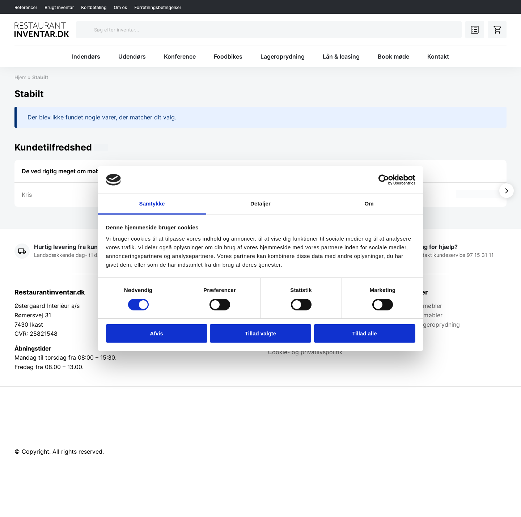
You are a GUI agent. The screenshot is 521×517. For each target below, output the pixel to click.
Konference (180, 56)
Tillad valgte (260, 333)
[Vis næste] (506, 190)
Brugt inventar (59, 7)
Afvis (156, 333)
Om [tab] (368, 203)
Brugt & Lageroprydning (427, 324)
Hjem (20, 77)
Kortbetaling (93, 7)
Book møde (393, 56)
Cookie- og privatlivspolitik (305, 352)
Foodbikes (228, 56)
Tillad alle (364, 333)
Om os (120, 7)
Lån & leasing (341, 56)
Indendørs (86, 56)
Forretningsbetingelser (157, 7)
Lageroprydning (282, 56)
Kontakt (438, 56)
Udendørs (132, 56)
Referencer (25, 7)
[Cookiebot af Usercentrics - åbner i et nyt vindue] (383, 179)
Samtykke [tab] (152, 203)
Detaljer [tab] (260, 203)
